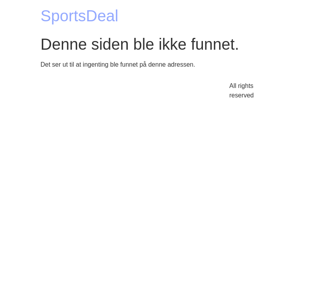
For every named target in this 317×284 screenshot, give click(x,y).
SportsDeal (79, 15)
